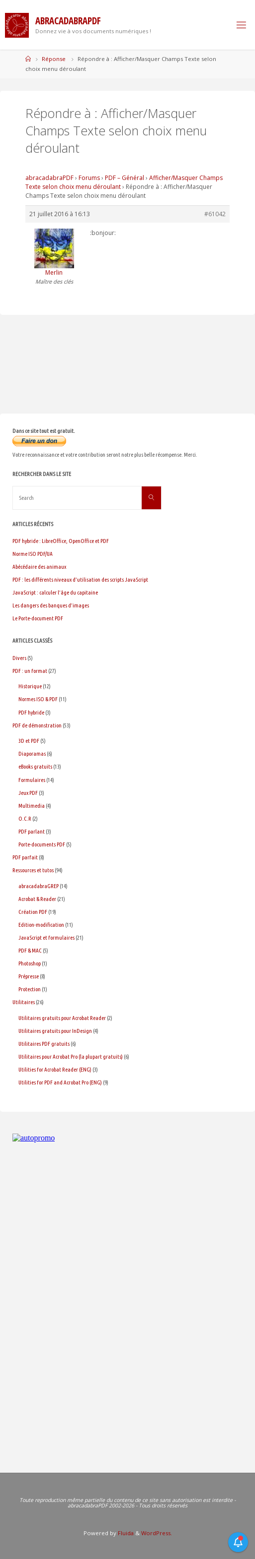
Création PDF (32, 911)
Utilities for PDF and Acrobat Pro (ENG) (60, 1082)
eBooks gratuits (35, 766)
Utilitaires (23, 1002)
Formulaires (31, 780)
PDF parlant (31, 831)
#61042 (215, 214)
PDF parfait (25, 857)
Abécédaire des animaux (39, 566)
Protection (29, 989)
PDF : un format (29, 670)
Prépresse (28, 976)
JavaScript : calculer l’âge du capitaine (55, 592)
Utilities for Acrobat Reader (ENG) (54, 1069)
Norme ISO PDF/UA (32, 553)
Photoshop (29, 963)
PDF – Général (124, 178)
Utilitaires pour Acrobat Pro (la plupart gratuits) (70, 1056)
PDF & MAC (30, 950)
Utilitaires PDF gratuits (44, 1043)
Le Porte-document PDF (37, 618)
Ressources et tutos (33, 870)
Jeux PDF (28, 792)
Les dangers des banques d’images (50, 605)
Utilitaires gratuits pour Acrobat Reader (62, 1018)
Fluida (125, 1533)
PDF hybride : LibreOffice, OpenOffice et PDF (60, 541)
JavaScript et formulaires (46, 937)
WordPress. (156, 1533)
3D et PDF (28, 740)
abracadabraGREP (38, 886)
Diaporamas (32, 753)
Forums (89, 178)
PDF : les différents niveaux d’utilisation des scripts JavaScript (80, 579)
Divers (19, 658)
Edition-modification (41, 924)
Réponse (54, 58)
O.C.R (24, 818)
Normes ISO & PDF (38, 699)
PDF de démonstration (37, 725)
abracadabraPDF (49, 178)
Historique (30, 686)
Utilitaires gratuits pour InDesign (55, 1030)
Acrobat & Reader (37, 899)
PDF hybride (31, 712)
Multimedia (31, 805)
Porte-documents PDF (41, 844)
